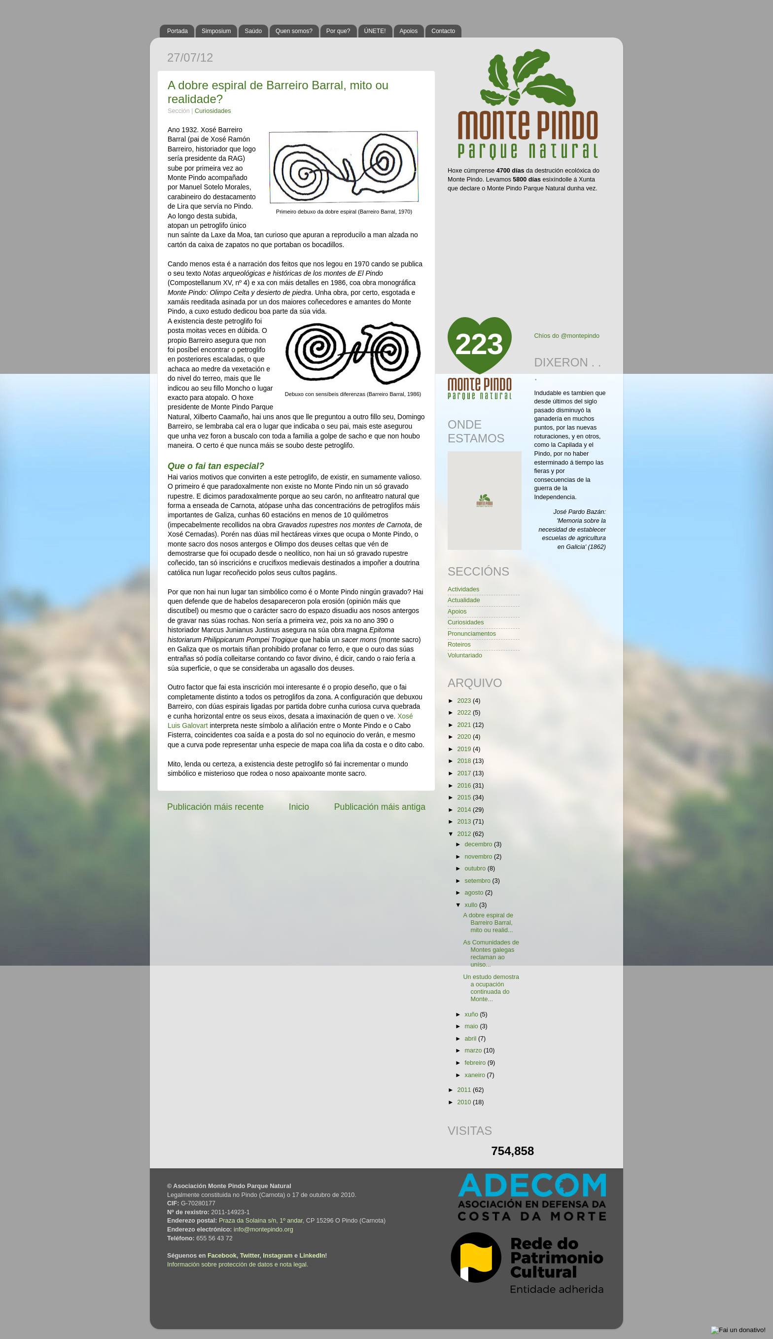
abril (471, 1038)
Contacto (443, 31)
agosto (475, 892)
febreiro (476, 1062)
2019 (465, 749)
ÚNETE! (375, 31)
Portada (177, 31)
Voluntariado (465, 655)
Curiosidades (213, 111)
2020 (465, 736)
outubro (476, 868)
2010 (465, 1102)
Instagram (277, 1255)
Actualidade (464, 600)
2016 (465, 785)
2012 (465, 834)
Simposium (216, 31)
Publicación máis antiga (379, 807)
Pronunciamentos (472, 633)
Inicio (299, 807)
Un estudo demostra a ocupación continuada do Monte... (491, 988)
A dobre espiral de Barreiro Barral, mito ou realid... (488, 923)
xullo (472, 905)
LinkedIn (312, 1255)
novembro (479, 856)
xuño (472, 1014)
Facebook (222, 1255)
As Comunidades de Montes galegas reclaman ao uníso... (491, 953)
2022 (465, 712)
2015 (465, 797)
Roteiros (459, 644)
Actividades (463, 589)
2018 (465, 761)
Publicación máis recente (215, 807)
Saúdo (253, 31)
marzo (474, 1050)
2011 (465, 1089)
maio (472, 1026)
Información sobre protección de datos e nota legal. (237, 1264)
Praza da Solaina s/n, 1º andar (261, 1220)
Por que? (338, 31)
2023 (465, 700)
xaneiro (476, 1075)
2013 (465, 821)
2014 (465, 809)
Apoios (409, 31)
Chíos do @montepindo (567, 335)
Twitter (250, 1255)
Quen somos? (294, 31)
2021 (465, 725)
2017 (465, 773)
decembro (479, 844)
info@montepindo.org (263, 1229)
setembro (478, 880)
